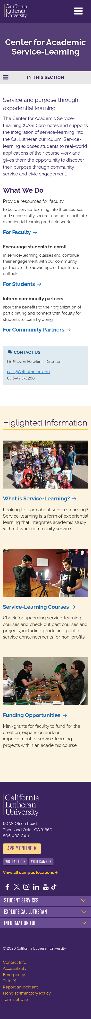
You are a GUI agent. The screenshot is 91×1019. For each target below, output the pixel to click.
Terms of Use (15, 999)
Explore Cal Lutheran (25, 911)
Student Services (21, 900)
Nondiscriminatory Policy (27, 993)
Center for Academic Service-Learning (45, 47)
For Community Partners (33, 329)
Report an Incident (20, 987)
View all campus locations (28, 872)
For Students (19, 284)
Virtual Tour (15, 861)
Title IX (9, 980)
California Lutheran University (15, 11)
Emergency (14, 974)
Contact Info (14, 962)
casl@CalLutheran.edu (28, 371)
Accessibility (14, 968)
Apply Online (19, 848)
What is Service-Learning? (36, 498)
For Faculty (17, 232)
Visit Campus (41, 861)
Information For (20, 923)
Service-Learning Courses (36, 607)
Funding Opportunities (31, 715)
